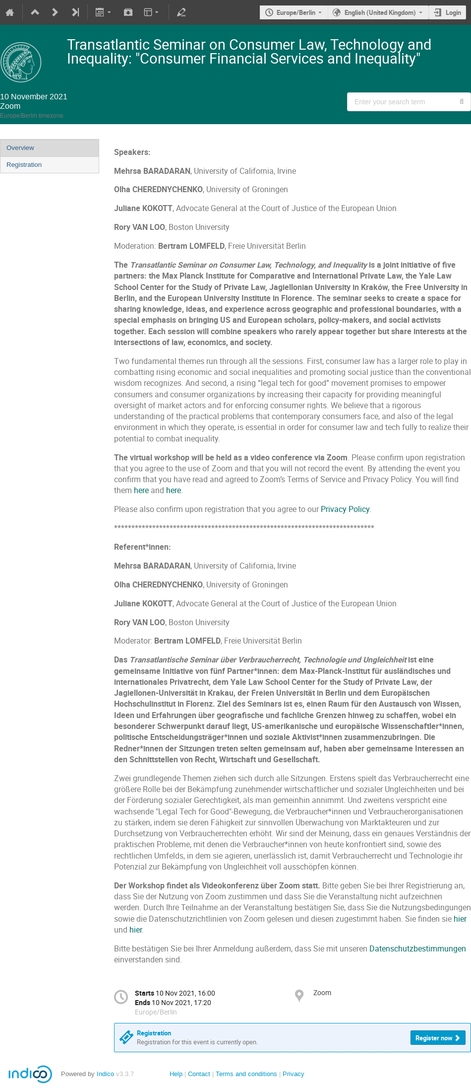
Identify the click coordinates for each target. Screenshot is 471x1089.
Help (176, 1074)
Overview (20, 147)
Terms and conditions (246, 1074)
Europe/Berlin (296, 12)
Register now (434, 1037)
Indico (105, 1074)
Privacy (293, 1074)
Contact (199, 1074)
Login (453, 12)
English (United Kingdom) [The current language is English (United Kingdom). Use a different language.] (380, 12)
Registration (24, 164)
